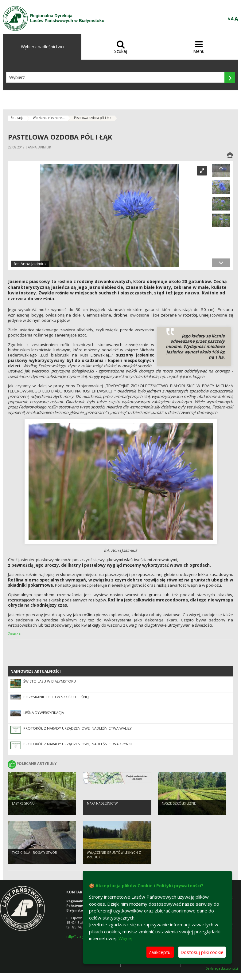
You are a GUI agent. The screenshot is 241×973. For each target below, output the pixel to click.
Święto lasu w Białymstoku (49, 681)
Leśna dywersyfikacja (43, 712)
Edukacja (17, 118)
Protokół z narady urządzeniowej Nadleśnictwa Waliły (77, 728)
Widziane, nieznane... (49, 118)
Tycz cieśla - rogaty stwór (34, 852)
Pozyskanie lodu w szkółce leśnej (56, 697)
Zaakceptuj (160, 952)
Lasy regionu (23, 803)
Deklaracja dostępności (221, 968)
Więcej (125, 938)
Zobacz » (14, 634)
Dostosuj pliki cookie (202, 952)
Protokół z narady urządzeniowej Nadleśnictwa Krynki (77, 744)
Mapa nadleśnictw (102, 803)
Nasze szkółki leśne (179, 803)
